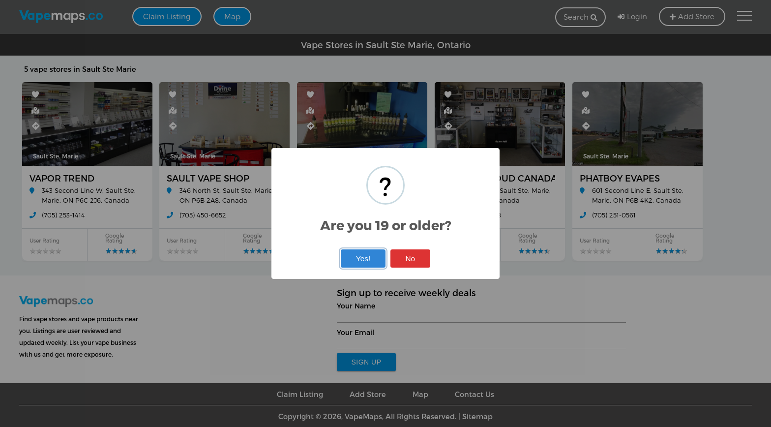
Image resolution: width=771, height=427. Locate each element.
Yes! (363, 258)
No (410, 258)
